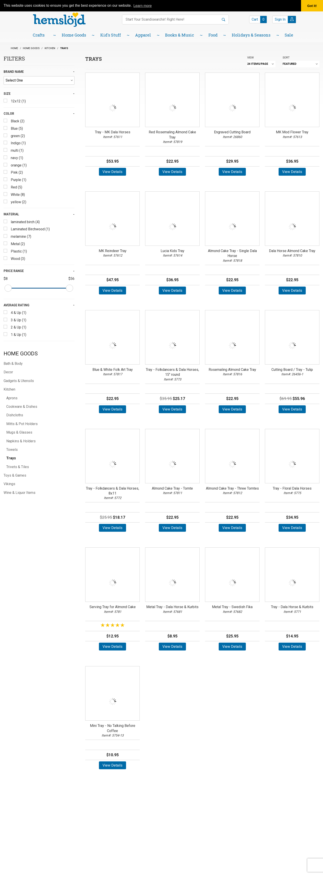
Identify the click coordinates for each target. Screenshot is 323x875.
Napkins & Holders (21, 441)
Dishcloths (14, 415)
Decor (8, 372)
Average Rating (16, 305)
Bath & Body (13, 363)
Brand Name (14, 71)
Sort (286, 57)
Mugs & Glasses (19, 432)
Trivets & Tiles (17, 467)
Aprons (11, 398)
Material (11, 214)
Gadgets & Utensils (19, 381)
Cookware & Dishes (21, 406)
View (250, 57)
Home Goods (21, 353)
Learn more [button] (142, 6)
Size (7, 93)
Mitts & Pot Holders (22, 424)
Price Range (14, 271)
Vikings (9, 484)
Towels (12, 449)
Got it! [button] (312, 6)
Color (9, 113)
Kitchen (9, 389)
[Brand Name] (39, 80)
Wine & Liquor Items (19, 492)
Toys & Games (15, 475)
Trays (11, 458)
